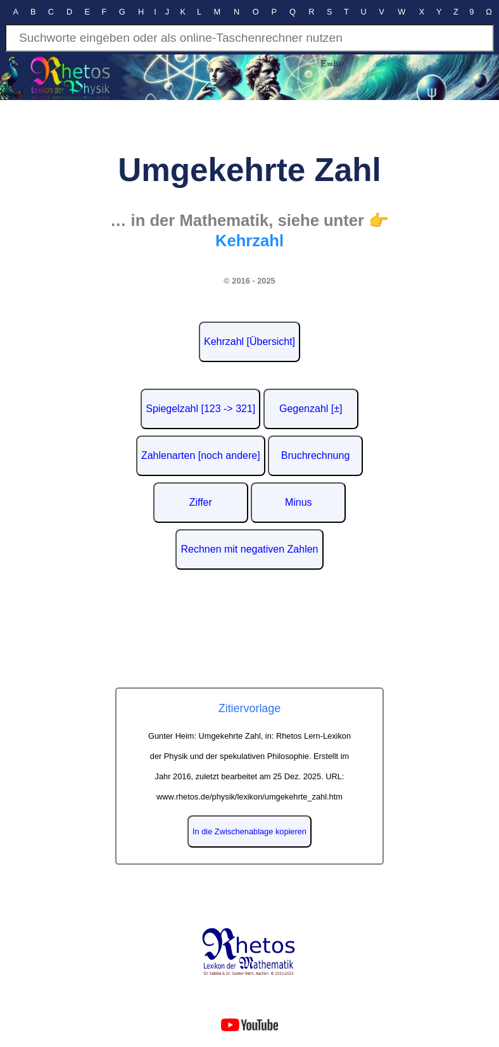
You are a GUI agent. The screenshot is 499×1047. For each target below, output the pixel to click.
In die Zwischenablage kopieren (249, 831)
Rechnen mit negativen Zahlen (249, 549)
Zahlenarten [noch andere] (200, 455)
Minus (298, 502)
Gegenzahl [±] (311, 408)
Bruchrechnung (315, 455)
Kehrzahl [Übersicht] (249, 341)
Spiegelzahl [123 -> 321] (200, 408)
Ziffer (200, 502)
